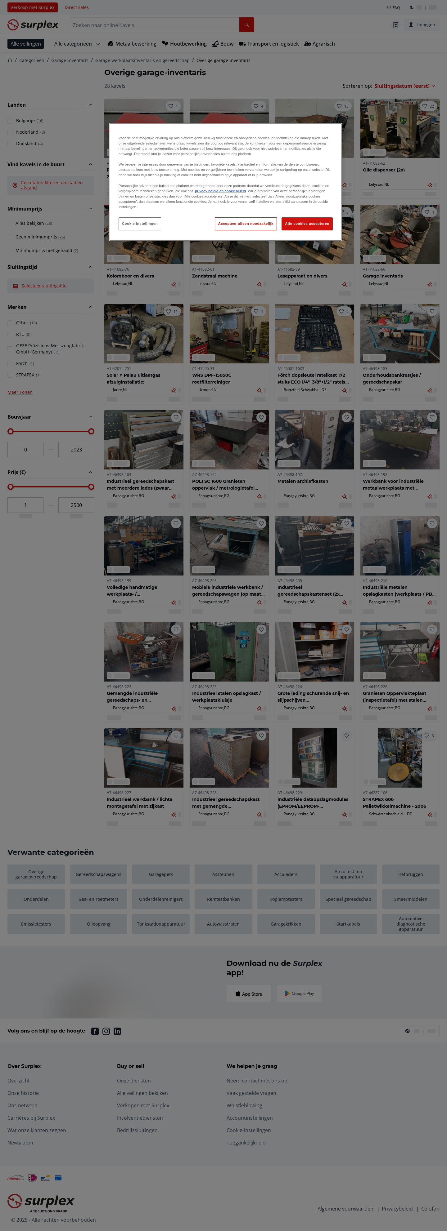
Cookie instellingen (140, 223)
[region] (225, 182)
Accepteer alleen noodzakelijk (245, 223)
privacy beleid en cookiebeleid (220, 191)
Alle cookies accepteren (307, 223)
